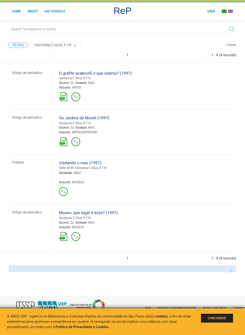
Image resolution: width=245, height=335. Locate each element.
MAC (91, 83)
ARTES (76, 87)
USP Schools (55, 11)
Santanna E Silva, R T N (75, 78)
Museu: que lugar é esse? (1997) (88, 212)
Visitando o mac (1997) (80, 163)
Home (16, 11)
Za (72, 83)
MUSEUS (78, 182)
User (211, 11)
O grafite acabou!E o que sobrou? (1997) (95, 73)
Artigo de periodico (27, 73)
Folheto (18, 162)
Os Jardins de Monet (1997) (84, 118)
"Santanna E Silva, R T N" (55, 45)
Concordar (217, 318)
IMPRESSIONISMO (84, 132)
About (33, 11)
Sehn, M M (66, 168)
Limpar (231, 44)
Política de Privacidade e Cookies (82, 327)
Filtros (18, 45)
